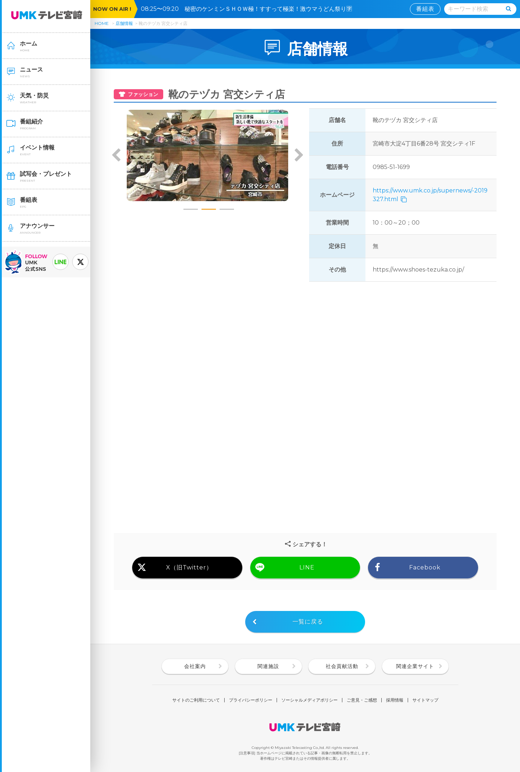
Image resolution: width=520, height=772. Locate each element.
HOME (102, 23)
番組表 (425, 8)
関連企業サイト (415, 666)
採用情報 (394, 700)
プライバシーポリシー (250, 700)
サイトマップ (425, 700)
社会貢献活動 (342, 666)
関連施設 (268, 666)
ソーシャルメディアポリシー (309, 700)
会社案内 (195, 666)
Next (298, 155)
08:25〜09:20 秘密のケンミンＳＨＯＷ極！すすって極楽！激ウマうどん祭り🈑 (249, 8)
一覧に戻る (307, 621)
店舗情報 (124, 23)
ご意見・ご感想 (362, 700)
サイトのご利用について (196, 700)
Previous (116, 155)
